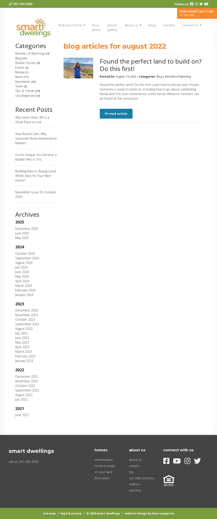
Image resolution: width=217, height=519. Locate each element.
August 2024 (24, 263)
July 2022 (21, 399)
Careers (134, 466)
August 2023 (24, 329)
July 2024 (21, 267)
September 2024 (27, 258)
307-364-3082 (29, 462)
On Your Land (103, 472)
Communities (104, 460)
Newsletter (25, 82)
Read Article (116, 113)
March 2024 (23, 286)
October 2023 (25, 319)
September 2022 (27, 390)
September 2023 (27, 324)
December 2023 (26, 310)
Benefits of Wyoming (32, 53)
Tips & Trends (27, 91)
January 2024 (24, 295)
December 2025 (26, 229)
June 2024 (22, 272)
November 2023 (26, 315)
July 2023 (21, 333)
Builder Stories (27, 63)
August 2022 (24, 395)
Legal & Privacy (71, 513)
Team (21, 86)
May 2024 (22, 276)
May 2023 (22, 342)
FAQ (131, 472)
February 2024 (25, 290)
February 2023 (25, 356)
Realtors (134, 484)
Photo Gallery (112, 27)
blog (152, 25)
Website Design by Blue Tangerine (149, 513)
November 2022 (26, 381)
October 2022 (25, 386)
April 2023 (22, 347)
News (21, 77)
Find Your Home (71, 25)
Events (21, 68)
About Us (131, 25)
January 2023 (24, 361)
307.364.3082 (22, 4)
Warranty (169, 25)
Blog (21, 58)
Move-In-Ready (105, 466)
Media (21, 72)
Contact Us (190, 25)
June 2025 (22, 233)
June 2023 (22, 338)
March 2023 (23, 351)
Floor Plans (96, 27)
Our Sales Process (141, 478)
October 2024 (25, 253)
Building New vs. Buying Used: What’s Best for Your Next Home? (35, 175)
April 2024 (22, 281)
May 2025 (22, 238)
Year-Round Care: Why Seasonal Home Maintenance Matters (36, 138)
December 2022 (26, 376)
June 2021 (22, 415)
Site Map (49, 513)
